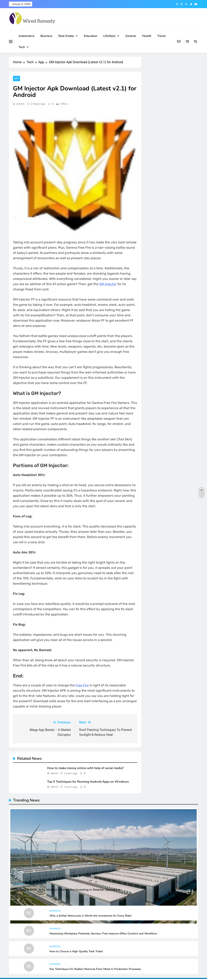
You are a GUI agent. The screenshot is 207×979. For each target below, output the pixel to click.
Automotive (26, 36)
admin (20, 103)
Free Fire (82, 685)
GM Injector (107, 284)
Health (146, 36)
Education (90, 36)
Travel (161, 36)
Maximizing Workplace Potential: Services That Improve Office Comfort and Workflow (103, 933)
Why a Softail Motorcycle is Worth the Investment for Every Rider (91, 916)
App (16, 78)
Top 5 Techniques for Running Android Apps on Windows (88, 782)
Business (46, 36)
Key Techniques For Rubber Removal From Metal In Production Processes (95, 969)
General (130, 36)
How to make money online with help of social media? (85, 768)
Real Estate (66, 36)
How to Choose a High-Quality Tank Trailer (76, 951)
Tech (22, 47)
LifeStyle (109, 36)
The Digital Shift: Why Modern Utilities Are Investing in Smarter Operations (67, 890)
